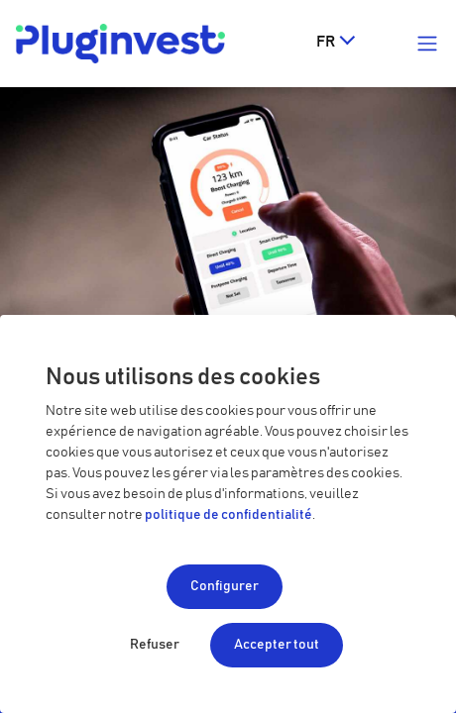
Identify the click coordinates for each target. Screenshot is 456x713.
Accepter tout (276, 645)
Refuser (154, 645)
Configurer (224, 586)
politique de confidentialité (228, 515)
